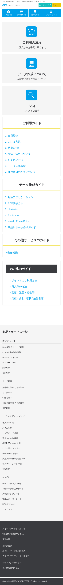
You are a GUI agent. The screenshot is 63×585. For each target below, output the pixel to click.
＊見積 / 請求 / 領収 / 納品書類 (26, 298)
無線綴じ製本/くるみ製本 (13, 387)
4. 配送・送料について (18, 153)
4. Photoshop (12, 215)
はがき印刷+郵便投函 (11, 352)
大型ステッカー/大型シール (14, 459)
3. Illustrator (11, 209)
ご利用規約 (7, 546)
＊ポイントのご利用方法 (23, 280)
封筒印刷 (6, 368)
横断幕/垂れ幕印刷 (10, 453)
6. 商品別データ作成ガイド (20, 227)
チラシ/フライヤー (10, 357)
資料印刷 (6, 408)
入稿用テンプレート (11, 494)
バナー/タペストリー (11, 448)
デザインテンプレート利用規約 (15, 556)
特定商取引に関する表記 (13, 534)
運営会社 (6, 539)
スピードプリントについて (13, 529)
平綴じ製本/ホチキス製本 (13, 403)
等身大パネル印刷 (10, 438)
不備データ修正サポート (13, 489)
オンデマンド (9, 340)
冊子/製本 (7, 381)
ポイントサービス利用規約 (13, 551)
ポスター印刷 (8, 423)
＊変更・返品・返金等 (22, 292)
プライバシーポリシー (12, 563)
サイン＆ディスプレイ (13, 416)
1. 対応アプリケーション (19, 197)
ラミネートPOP (9, 362)
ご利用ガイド (21, 13)
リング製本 (7, 392)
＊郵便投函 (11, 252)
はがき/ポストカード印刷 (13, 347)
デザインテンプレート (12, 483)
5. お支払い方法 (14, 160)
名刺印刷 (6, 373)
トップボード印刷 (10, 433)
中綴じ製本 (7, 398)
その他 (5, 477)
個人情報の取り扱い (11, 568)
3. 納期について (14, 147)
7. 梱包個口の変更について (20, 172)
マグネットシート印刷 (12, 464)
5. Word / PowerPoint (17, 221)
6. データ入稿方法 (15, 166)
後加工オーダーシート (12, 499)
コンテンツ (7, 509)
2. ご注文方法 (13, 141)
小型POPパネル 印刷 (11, 443)
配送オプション (9, 504)
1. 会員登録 (11, 135)
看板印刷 (6, 469)
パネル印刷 (7, 428)
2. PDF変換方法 (14, 203)
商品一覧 (8, 13)
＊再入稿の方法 (18, 286)
